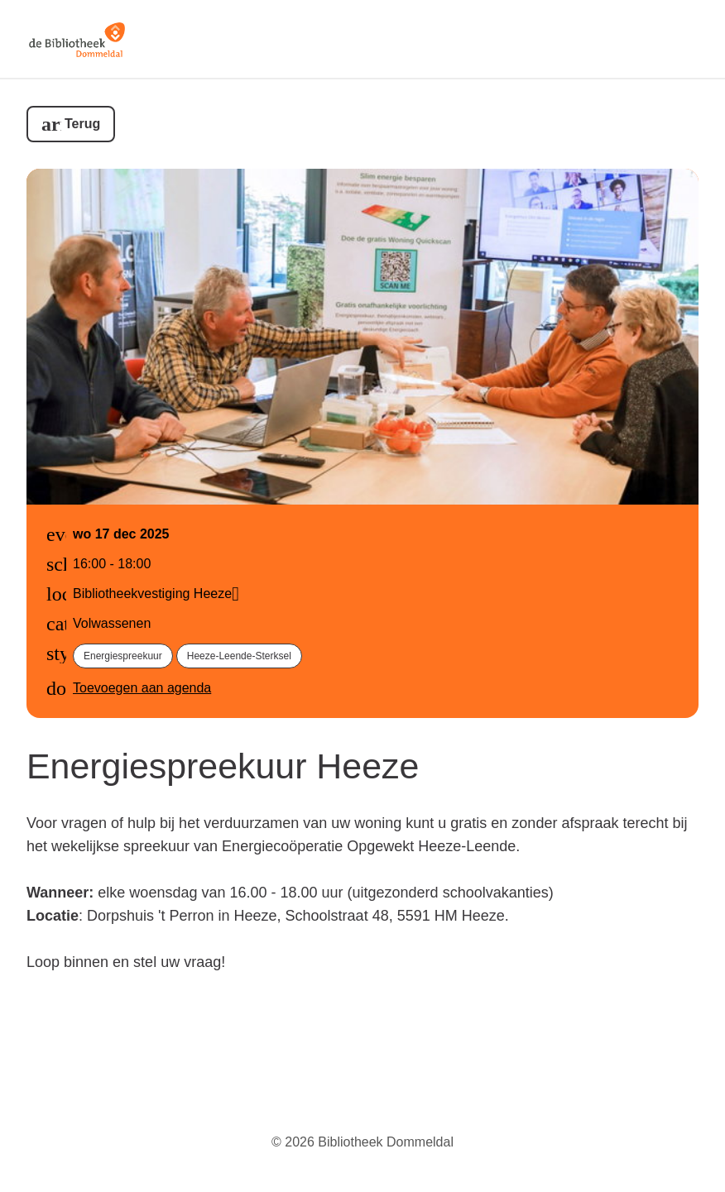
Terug (82, 124)
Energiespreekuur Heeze (222, 766)
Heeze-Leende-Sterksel (239, 656)
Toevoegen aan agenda (142, 688)
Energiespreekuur (123, 656)
